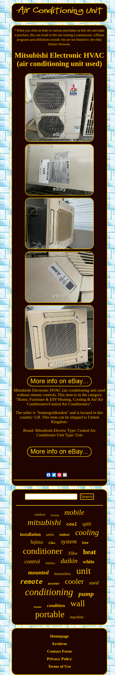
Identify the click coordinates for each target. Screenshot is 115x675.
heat (89, 552)
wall (78, 603)
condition (56, 605)
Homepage (59, 636)
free (85, 543)
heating (55, 515)
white (88, 561)
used (94, 582)
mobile (74, 512)
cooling (87, 532)
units (50, 534)
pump (86, 593)
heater (38, 606)
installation (30, 534)
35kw (73, 553)
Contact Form (59, 651)
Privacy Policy (59, 659)
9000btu (50, 563)
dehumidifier (62, 574)
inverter (53, 583)
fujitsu (36, 542)
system (69, 541)
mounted (38, 572)
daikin (69, 560)
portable (50, 614)
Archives (59, 644)
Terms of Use (59, 666)
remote (31, 582)
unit (83, 571)
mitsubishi (44, 522)
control (32, 561)
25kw (51, 543)
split (86, 524)
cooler (74, 581)
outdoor (39, 514)
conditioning (49, 592)
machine (77, 617)
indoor (64, 535)
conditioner (42, 551)
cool (71, 524)
